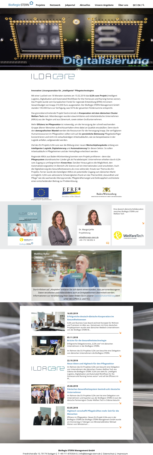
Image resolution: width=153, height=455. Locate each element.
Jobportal (70, 5)
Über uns (123, 5)
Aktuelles (85, 5)
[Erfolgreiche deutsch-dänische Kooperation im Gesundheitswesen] (76, 322)
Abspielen (76, 276)
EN (138, 5)
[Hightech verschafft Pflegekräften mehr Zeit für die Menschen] (76, 417)
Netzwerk (55, 5)
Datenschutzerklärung (104, 295)
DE (134, 5)
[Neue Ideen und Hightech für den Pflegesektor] (76, 370)
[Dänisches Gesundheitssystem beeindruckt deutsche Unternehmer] (76, 394)
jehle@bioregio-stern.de (88, 237)
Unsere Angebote (104, 5)
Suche (144, 5)
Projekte (40, 5)
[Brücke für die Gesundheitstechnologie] (76, 346)
